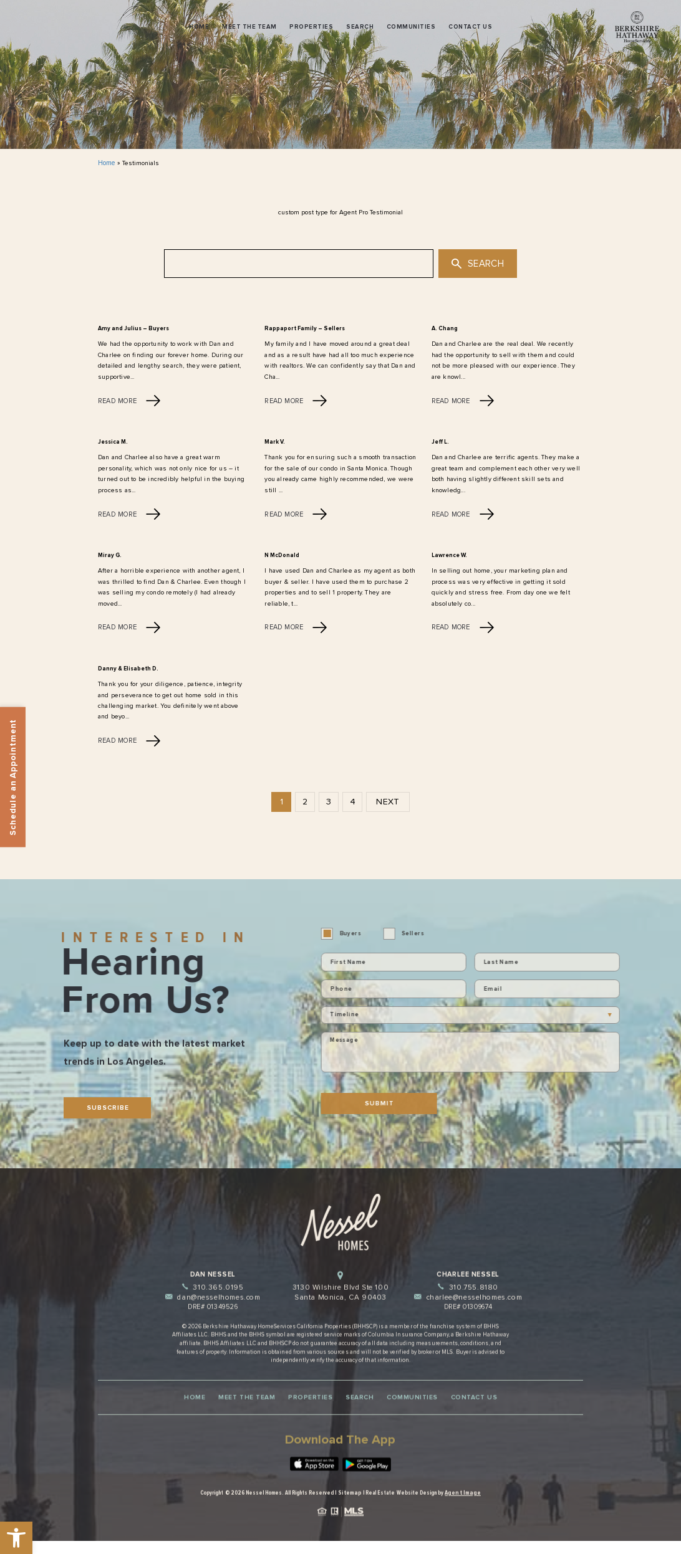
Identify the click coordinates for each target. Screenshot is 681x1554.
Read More (128, 399)
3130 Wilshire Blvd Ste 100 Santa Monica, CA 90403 (341, 1318)
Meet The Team (249, 27)
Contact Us (470, 27)
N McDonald (280, 553)
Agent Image (461, 1518)
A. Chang (444, 328)
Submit (400, 1100)
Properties (311, 27)
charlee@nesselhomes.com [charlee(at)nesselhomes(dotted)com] (468, 1329)
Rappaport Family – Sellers (299, 328)
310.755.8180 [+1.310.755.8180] (468, 1319)
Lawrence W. (448, 553)
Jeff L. (440, 440)
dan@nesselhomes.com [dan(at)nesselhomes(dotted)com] (213, 1329)
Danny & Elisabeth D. (125, 666)
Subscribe (105, 1109)
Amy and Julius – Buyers (131, 328)
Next (387, 799)
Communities (411, 27)
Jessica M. (112, 440)
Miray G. (108, 553)
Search (360, 27)
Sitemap (352, 1518)
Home (199, 27)
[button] (16, 1538)
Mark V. (273, 440)
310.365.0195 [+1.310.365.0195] (212, 1319)
